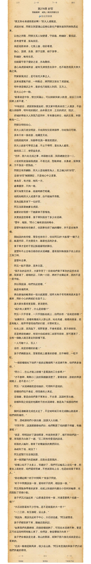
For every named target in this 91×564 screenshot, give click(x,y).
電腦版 (20, 561)
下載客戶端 (69, 561)
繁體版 (45, 561)
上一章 (36, 3)
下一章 (54, 3)
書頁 (73, 3)
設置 (18, 3)
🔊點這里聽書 (45, 16)
